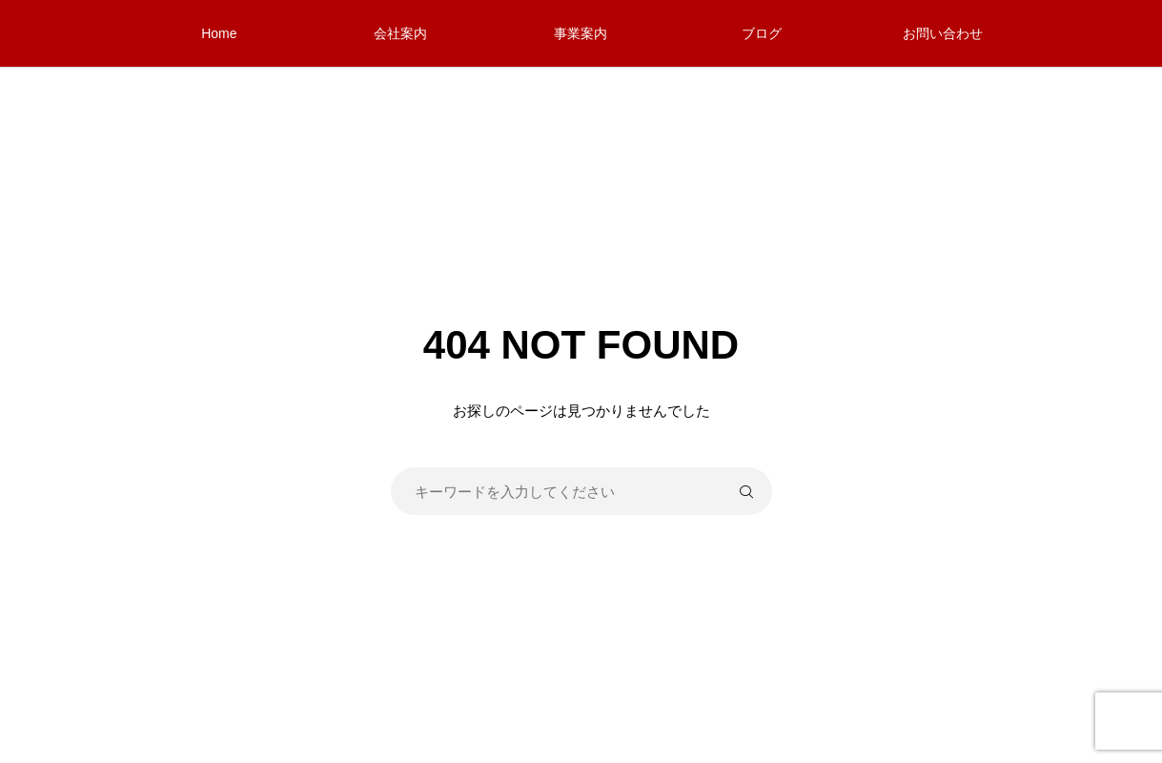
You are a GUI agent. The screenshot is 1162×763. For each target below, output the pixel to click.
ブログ (762, 33)
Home (218, 33)
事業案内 (580, 33)
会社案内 (400, 33)
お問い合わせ (943, 33)
